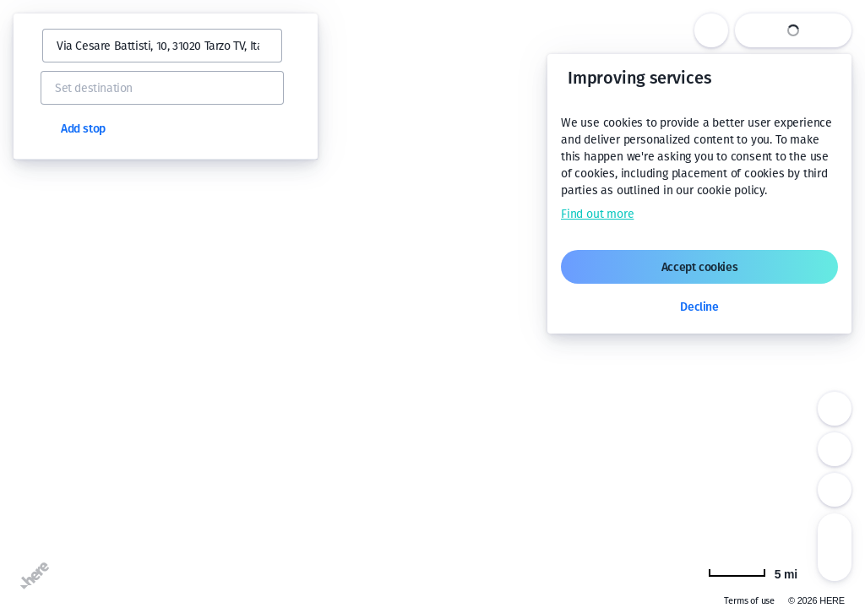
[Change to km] (752, 572)
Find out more (597, 214)
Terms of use (749, 600)
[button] (35, 45)
